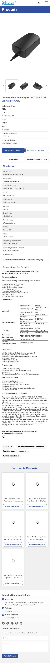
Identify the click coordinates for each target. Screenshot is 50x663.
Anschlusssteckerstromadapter (31, 446)
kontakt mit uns (10, 656)
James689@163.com (12, 618)
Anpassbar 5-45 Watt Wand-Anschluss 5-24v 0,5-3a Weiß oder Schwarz (37, 500)
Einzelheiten (13, 159)
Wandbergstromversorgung (14, 451)
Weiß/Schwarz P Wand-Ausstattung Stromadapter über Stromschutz (13, 500)
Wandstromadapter (11, 456)
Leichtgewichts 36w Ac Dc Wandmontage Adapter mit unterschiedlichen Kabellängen (13, 538)
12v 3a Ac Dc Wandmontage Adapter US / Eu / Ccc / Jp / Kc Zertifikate (13, 576)
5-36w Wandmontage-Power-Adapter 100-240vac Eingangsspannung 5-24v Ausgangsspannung (37, 538)
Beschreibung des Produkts (37, 159)
